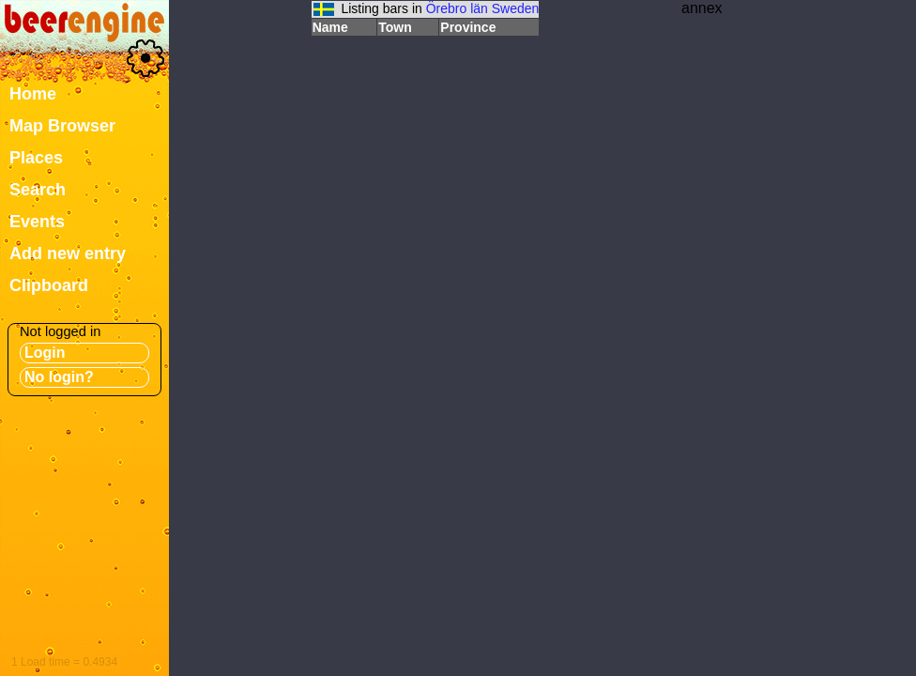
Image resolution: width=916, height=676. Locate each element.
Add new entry (67, 253)
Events (37, 221)
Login (45, 353)
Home (32, 93)
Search (37, 189)
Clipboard (48, 285)
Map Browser (62, 125)
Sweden (516, 8)
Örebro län (457, 8)
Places (36, 157)
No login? (59, 377)
